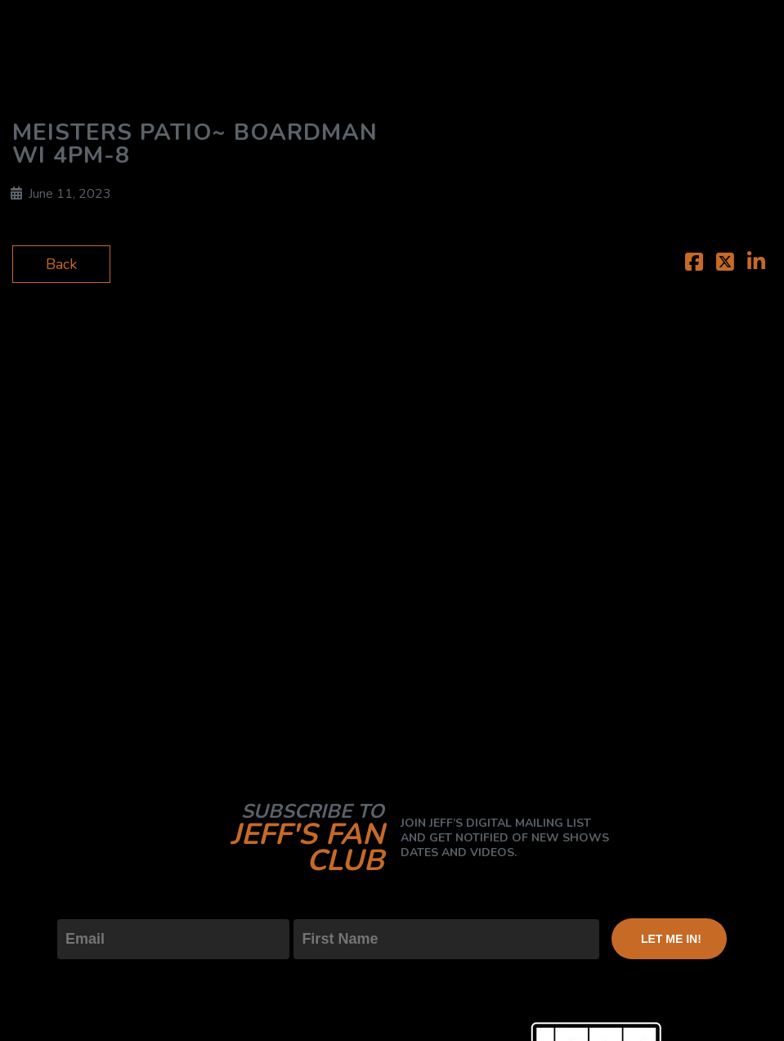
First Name (329, 905)
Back (61, 264)
